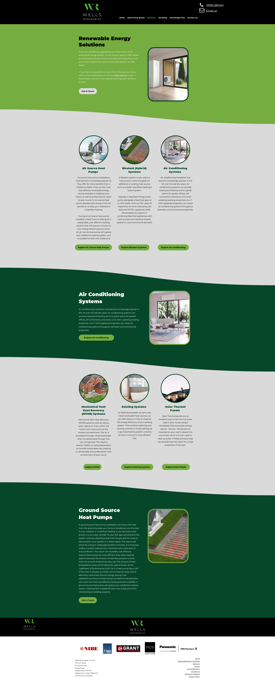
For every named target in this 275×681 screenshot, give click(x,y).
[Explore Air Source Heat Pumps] (93, 247)
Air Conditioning (193, 669)
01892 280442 (121, 75)
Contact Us (195, 671)
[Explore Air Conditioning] (173, 247)
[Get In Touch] (88, 91)
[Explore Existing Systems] (137, 467)
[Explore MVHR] (92, 467)
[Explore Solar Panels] (176, 467)
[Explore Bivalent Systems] (133, 247)
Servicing (196, 664)
